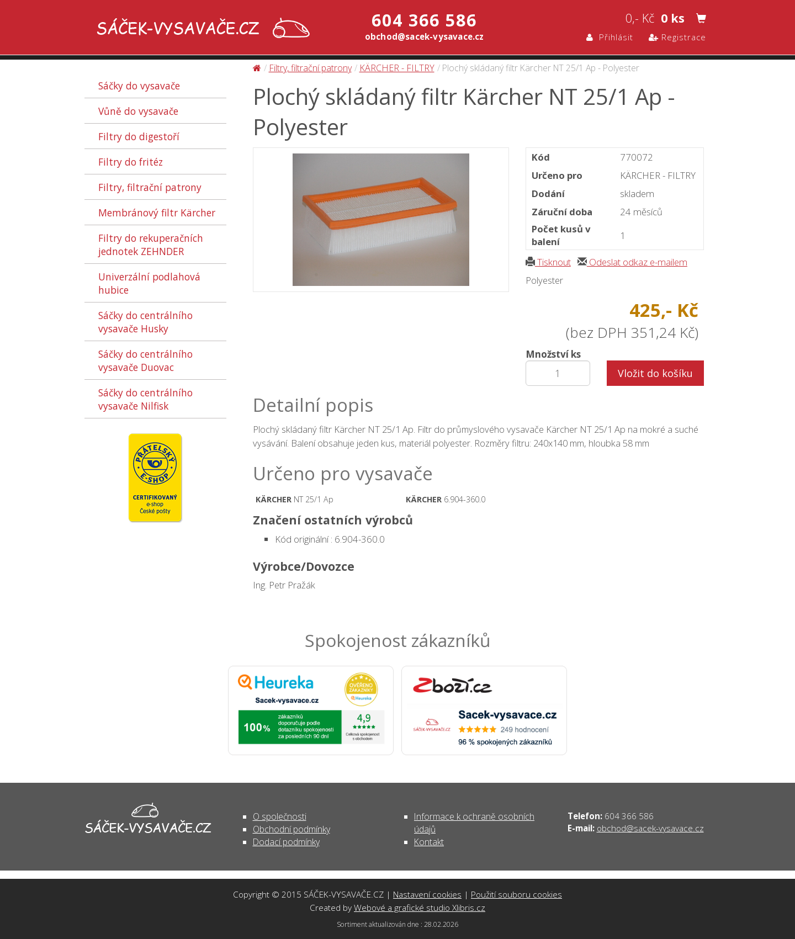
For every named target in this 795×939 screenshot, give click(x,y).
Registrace (677, 37)
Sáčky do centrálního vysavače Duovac (145, 360)
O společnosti (279, 816)
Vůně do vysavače (138, 111)
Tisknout (548, 262)
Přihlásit (609, 37)
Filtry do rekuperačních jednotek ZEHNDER (150, 244)
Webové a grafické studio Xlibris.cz (419, 907)
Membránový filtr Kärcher (156, 212)
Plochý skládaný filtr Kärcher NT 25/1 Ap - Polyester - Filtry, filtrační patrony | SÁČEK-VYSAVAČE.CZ (201, 29)
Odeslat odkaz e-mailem (632, 262)
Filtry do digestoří (138, 136)
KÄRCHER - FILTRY (396, 68)
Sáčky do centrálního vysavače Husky (145, 322)
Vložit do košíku (655, 373)
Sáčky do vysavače (139, 85)
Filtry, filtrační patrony (150, 187)
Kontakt (429, 842)
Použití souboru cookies (516, 894)
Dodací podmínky (286, 842)
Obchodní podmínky (291, 829)
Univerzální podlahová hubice (149, 283)
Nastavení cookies (427, 894)
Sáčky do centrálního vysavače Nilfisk (145, 399)
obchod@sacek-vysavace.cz (650, 828)
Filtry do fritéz (130, 161)
